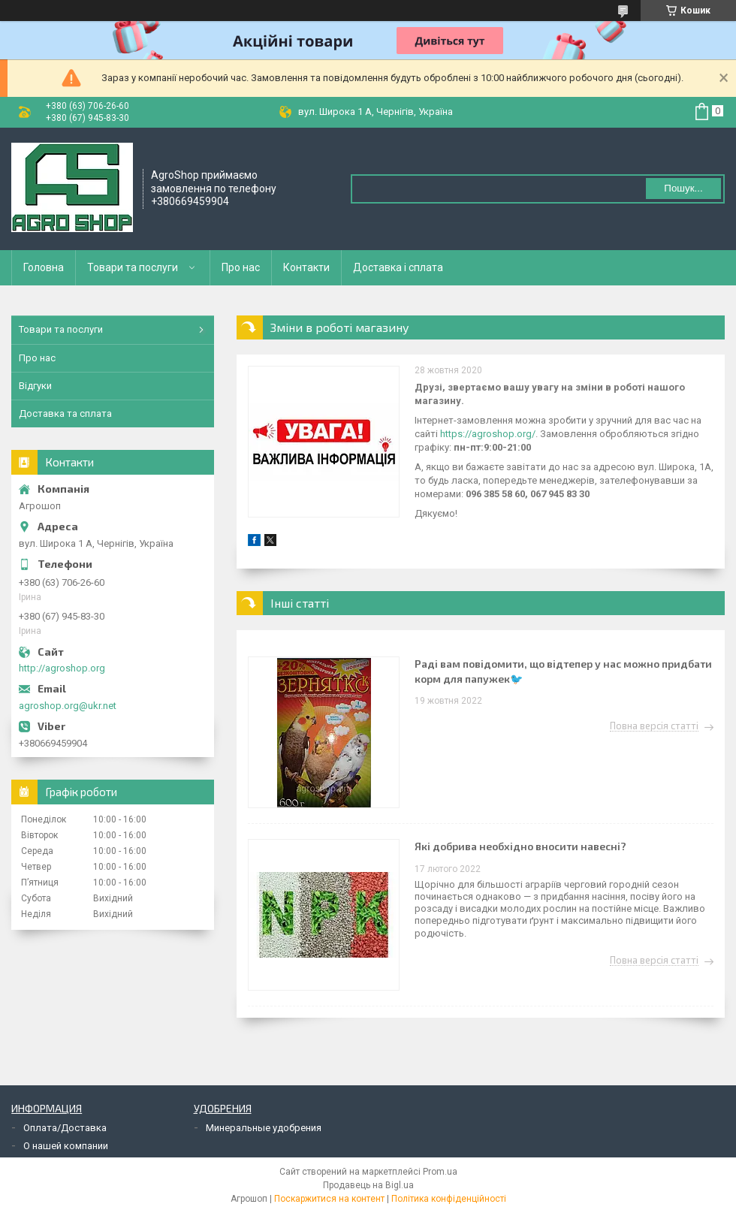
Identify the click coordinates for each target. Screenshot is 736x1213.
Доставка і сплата (398, 267)
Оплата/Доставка (65, 1127)
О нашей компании (65, 1145)
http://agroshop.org (62, 668)
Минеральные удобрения (263, 1127)
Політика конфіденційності (448, 1198)
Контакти (306, 267)
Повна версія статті (654, 726)
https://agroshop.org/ (487, 433)
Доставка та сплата (65, 413)
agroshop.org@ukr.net (67, 705)
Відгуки (35, 385)
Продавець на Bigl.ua (368, 1185)
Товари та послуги (132, 267)
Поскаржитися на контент (329, 1198)
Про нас (241, 267)
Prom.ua (440, 1171)
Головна (43, 267)
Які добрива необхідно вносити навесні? (520, 846)
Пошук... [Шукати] (683, 188)
